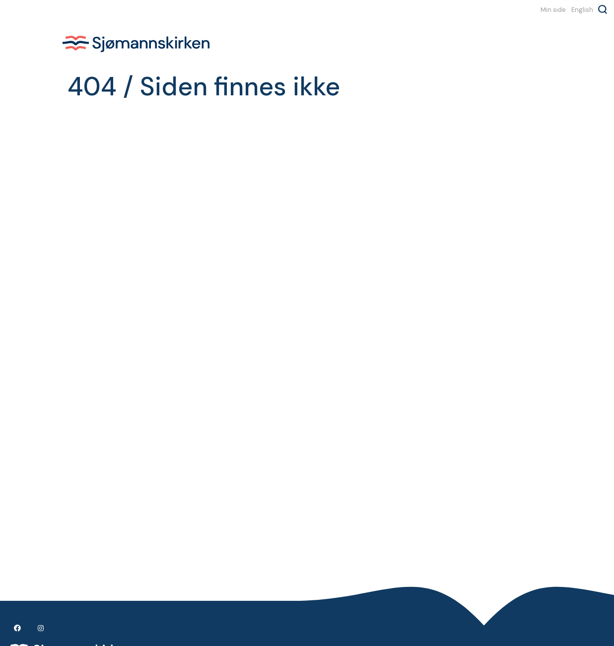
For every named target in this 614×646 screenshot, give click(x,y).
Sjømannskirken (136, 44)
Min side (553, 9)
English (582, 9)
